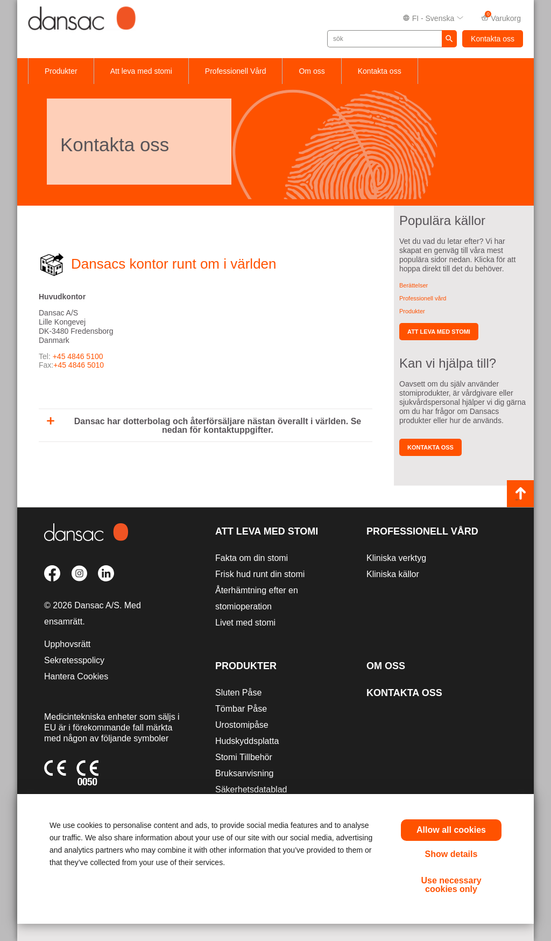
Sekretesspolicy (74, 660)
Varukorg (501, 17)
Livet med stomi (245, 622)
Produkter (61, 71)
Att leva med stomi (141, 71)
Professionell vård (422, 298)
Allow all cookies (451, 829)
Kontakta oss (492, 38)
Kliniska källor (392, 574)
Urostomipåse (242, 724)
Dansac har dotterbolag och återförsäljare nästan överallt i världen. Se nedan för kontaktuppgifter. (204, 425)
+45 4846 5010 (78, 365)
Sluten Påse (238, 692)
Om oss (311, 71)
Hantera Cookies (76, 676)
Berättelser (413, 285)
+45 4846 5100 (78, 356)
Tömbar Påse (241, 708)
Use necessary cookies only (451, 885)
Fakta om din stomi (251, 558)
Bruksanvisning (244, 773)
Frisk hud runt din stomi (260, 574)
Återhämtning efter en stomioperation (256, 598)
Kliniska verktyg (396, 558)
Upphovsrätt (67, 644)
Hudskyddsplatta (247, 741)
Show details (451, 854)
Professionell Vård (235, 71)
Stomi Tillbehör (243, 757)
